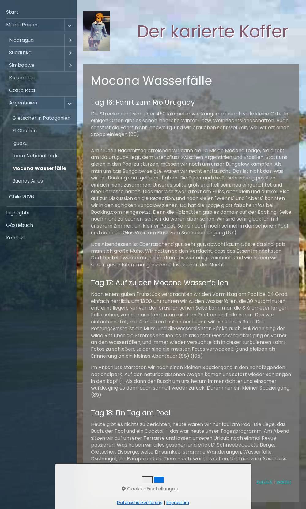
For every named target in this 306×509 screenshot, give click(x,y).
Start (12, 12)
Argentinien (23, 102)
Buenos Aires (27, 180)
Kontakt (15, 237)
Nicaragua (21, 39)
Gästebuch (19, 225)
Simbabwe (22, 65)
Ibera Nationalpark (35, 155)
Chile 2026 (21, 196)
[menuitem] (38, 12)
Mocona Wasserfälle (39, 168)
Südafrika (20, 52)
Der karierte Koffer (213, 31)
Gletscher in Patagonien (41, 118)
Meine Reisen (21, 24)
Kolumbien (22, 77)
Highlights (17, 212)
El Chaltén (24, 130)
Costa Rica (22, 90)
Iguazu (20, 143)
